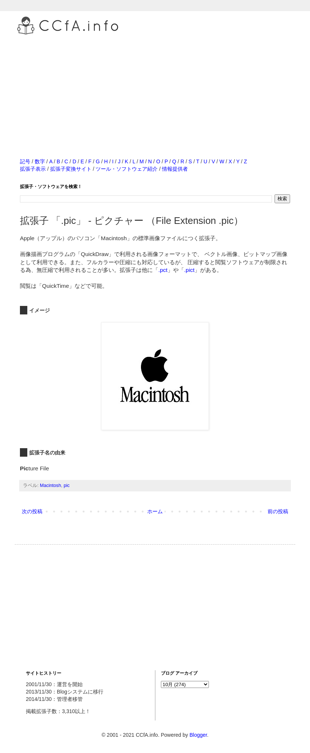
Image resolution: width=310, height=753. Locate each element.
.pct (163, 270)
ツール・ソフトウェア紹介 (127, 169)
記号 (25, 161)
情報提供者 (175, 169)
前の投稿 (278, 511)
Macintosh (50, 485)
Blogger (198, 735)
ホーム (155, 511)
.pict (189, 270)
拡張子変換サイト (71, 169)
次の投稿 (32, 511)
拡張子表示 (33, 169)
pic (66, 485)
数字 (40, 161)
